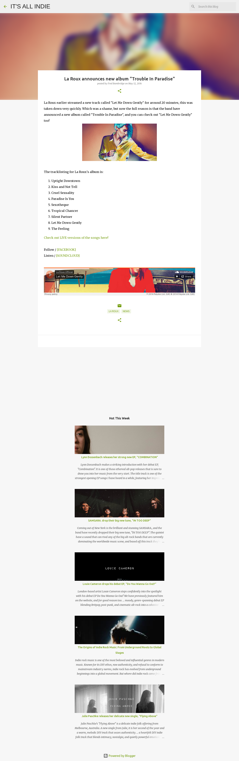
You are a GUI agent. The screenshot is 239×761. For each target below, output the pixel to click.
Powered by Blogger (119, 755)
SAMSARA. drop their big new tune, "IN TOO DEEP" (119, 520)
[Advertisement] (119, 379)
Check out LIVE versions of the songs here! (76, 238)
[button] (119, 91)
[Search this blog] (216, 6)
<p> (119, 282)
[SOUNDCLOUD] (68, 255)
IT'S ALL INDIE (30, 6)
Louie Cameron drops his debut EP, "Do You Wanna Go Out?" (119, 583)
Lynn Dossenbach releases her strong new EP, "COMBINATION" (119, 457)
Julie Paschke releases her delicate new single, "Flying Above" (119, 716)
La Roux (113, 311)
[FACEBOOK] (66, 249)
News (126, 311)
